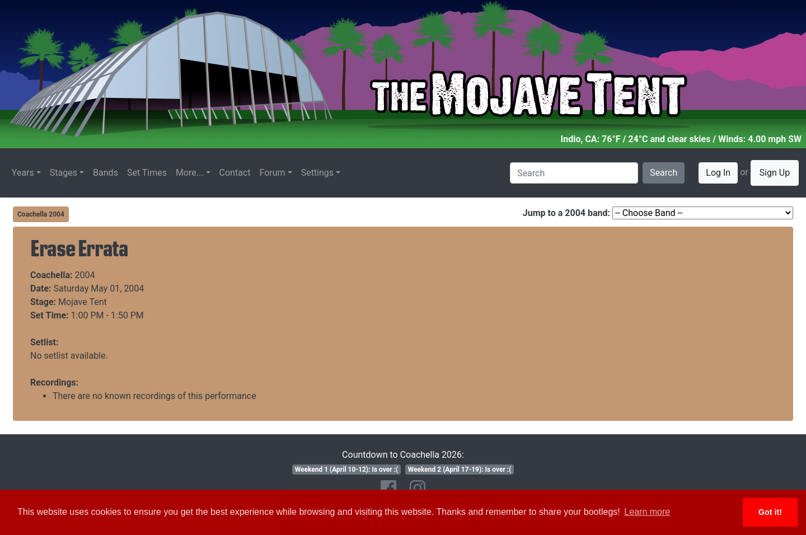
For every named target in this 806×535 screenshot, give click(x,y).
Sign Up (775, 172)
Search (663, 172)
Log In (718, 172)
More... (190, 172)
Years (23, 172)
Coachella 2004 (40, 214)
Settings (317, 172)
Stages (63, 172)
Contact (235, 172)
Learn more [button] (647, 512)
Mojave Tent (82, 302)
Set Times (147, 172)
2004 (85, 275)
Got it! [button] (770, 512)
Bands (105, 172)
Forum (272, 172)
